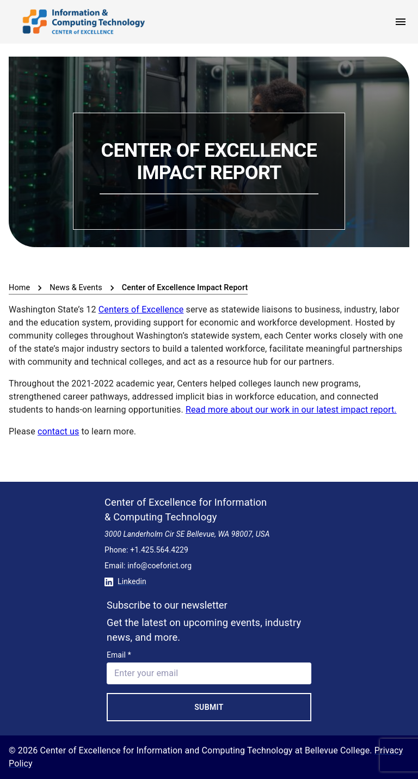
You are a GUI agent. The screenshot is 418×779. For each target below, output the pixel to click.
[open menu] (400, 22)
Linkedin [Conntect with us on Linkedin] (125, 581)
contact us (58, 431)
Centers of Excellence (141, 309)
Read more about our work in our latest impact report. (291, 409)
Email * (119, 655)
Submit (209, 707)
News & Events (76, 287)
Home (19, 287)
